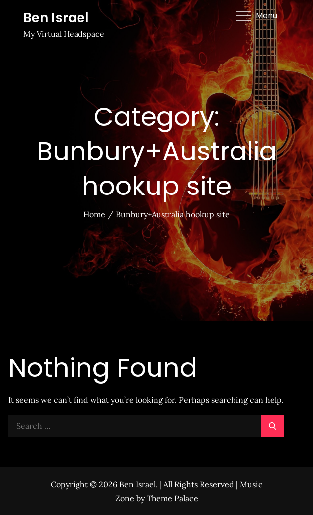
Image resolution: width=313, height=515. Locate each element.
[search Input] (146, 426)
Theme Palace (172, 498)
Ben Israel (56, 18)
